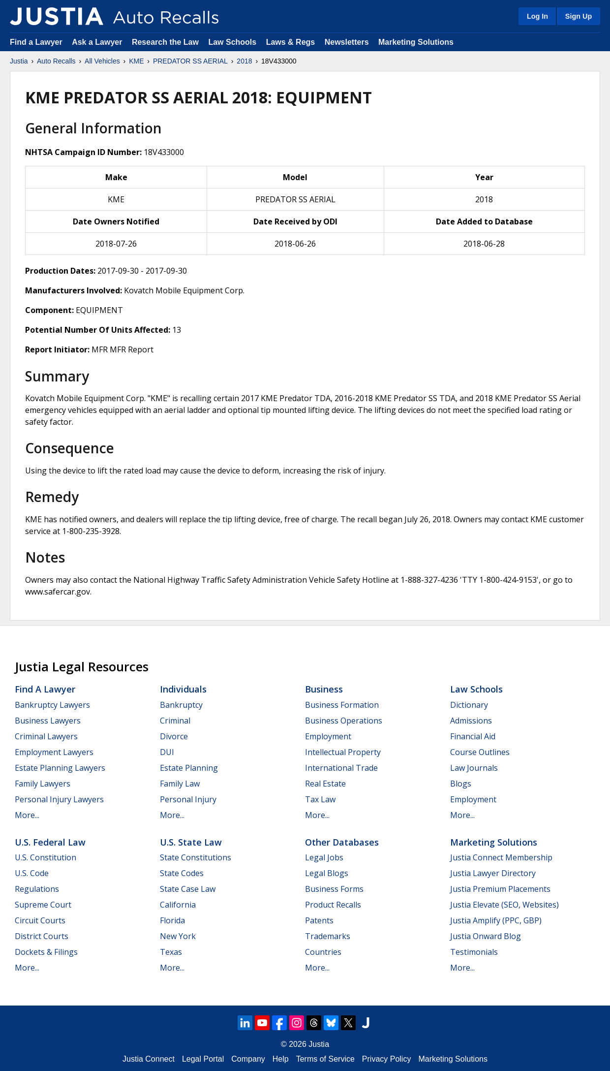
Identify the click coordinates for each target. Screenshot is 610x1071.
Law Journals (474, 767)
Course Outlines (480, 752)
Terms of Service (325, 1059)
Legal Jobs (324, 857)
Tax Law (320, 799)
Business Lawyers (48, 720)
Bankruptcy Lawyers (52, 704)
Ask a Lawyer (98, 42)
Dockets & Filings (46, 951)
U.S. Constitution (45, 857)
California (178, 904)
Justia (19, 61)
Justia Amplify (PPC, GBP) (496, 920)
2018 (244, 61)
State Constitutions (195, 857)
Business (324, 689)
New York (178, 936)
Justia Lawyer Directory (493, 873)
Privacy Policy (386, 1059)
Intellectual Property (343, 752)
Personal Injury (188, 799)
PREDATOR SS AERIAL (190, 61)
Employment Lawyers (54, 752)
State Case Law (187, 888)
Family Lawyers (42, 783)
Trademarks (327, 936)
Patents (319, 920)
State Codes (182, 873)
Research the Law (165, 42)
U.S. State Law (191, 842)
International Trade (341, 767)
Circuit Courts (40, 920)
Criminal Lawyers (46, 736)
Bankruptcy (181, 704)
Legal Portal (203, 1059)
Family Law (180, 783)
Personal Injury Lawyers (59, 799)
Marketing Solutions (416, 42)
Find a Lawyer (36, 42)
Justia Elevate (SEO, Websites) (504, 904)
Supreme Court (43, 904)
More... (27, 815)
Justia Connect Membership (501, 857)
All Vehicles (102, 61)
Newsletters (347, 42)
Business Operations (343, 720)
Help (281, 1059)
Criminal (175, 720)
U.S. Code (32, 873)
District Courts (41, 936)
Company (248, 1059)
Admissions (471, 720)
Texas (171, 951)
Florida (172, 920)
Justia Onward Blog (485, 936)
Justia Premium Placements (500, 888)
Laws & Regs (290, 42)
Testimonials (474, 951)
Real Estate (325, 783)
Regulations (37, 888)
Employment (328, 736)
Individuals (183, 689)
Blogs (460, 783)
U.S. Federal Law (50, 842)
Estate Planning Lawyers (60, 767)
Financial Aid (472, 736)
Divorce (174, 736)
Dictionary (469, 704)
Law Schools (232, 42)
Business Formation (342, 704)
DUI (167, 752)
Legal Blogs (326, 873)
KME (136, 61)
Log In (537, 16)
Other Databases (342, 842)
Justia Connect (148, 1059)
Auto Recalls (56, 61)
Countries (323, 951)
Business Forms (334, 888)
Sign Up (578, 16)
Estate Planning (189, 767)
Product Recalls (333, 904)
